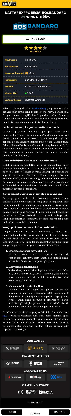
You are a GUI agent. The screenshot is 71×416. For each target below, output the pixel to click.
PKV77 (6, 315)
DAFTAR (59, 412)
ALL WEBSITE (35, 414)
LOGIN (12, 412)
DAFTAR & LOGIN (35, 38)
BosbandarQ (39, 108)
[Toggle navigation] (65, 3)
